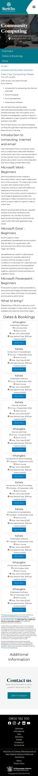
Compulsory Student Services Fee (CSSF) (14, 618)
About (19, 761)
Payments (19, 737)
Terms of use (19, 745)
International (19, 731)
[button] (34, 7)
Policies (19, 739)
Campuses (19, 728)
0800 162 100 (19, 718)
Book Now (19, 343)
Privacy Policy (19, 763)
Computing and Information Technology (17, 70)
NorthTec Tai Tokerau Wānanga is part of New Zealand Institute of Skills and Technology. (19, 754)
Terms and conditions (10, 647)
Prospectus (19, 742)
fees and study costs (10, 615)
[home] (12, 7)
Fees (19, 734)
